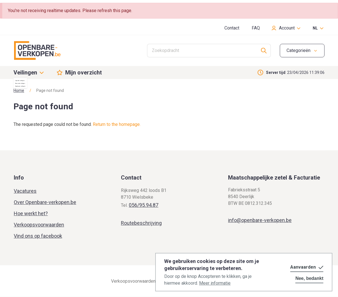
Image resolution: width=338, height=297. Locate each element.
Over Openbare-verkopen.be (45, 202)
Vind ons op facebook (38, 236)
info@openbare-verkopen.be (260, 220)
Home (18, 90)
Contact (231, 28)
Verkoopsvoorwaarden (39, 225)
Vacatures (25, 191)
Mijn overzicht (83, 72)
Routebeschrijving (141, 223)
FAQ (256, 28)
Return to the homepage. (117, 124)
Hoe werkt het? (31, 213)
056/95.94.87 (143, 205)
